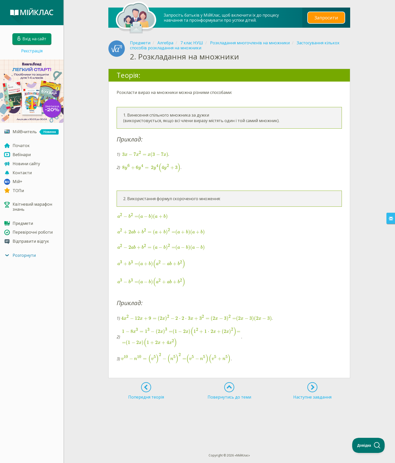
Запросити (326, 17)
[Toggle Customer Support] (368, 445)
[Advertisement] (229, 417)
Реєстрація (32, 50)
